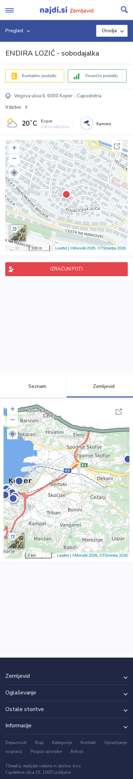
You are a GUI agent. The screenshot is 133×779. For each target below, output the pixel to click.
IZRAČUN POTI (66, 269)
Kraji (39, 742)
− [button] (14, 159)
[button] (14, 172)
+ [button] (14, 148)
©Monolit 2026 (82, 248)
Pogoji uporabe (46, 751)
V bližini (13, 107)
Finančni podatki (101, 76)
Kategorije (62, 742)
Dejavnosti (16, 742)
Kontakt (88, 742)
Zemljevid (100, 386)
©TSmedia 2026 (112, 248)
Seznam (33, 386)
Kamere (103, 124)
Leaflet (61, 248)
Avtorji (76, 751)
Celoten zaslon (117, 146)
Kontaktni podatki (39, 76)
